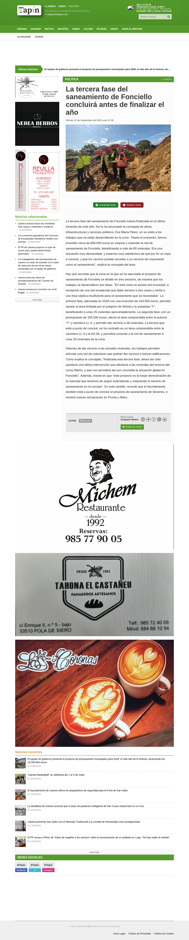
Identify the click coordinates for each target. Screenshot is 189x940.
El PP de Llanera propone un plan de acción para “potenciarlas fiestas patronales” (37, 250)
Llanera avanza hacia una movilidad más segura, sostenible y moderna (36, 226)
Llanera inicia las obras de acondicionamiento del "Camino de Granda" (35, 280)
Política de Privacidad (140, 933)
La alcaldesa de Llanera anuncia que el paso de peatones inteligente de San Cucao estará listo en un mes (86, 806)
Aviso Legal (119, 933)
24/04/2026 (34, 810)
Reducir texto (132, 205)
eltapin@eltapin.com (57, 14)
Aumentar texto (106, 205)
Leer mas (37, 300)
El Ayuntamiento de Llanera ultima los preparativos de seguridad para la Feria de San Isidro (78, 790)
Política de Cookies (164, 933)
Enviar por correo (132, 427)
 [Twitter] (148, 419)
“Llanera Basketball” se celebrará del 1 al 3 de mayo (56, 774)
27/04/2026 (34, 794)
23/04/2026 (34, 841)
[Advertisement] (94, 53)
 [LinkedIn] (165, 419)
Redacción (85, 421)
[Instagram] (159, 419)
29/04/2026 (34, 766)
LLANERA (50, 6)
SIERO (62, 6)
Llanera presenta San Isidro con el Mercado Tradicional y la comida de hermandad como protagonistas (84, 821)
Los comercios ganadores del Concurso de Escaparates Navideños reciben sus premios (38, 238)
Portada (22, 29)
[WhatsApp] (143, 419)
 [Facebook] (153, 419)
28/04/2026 (34, 778)
